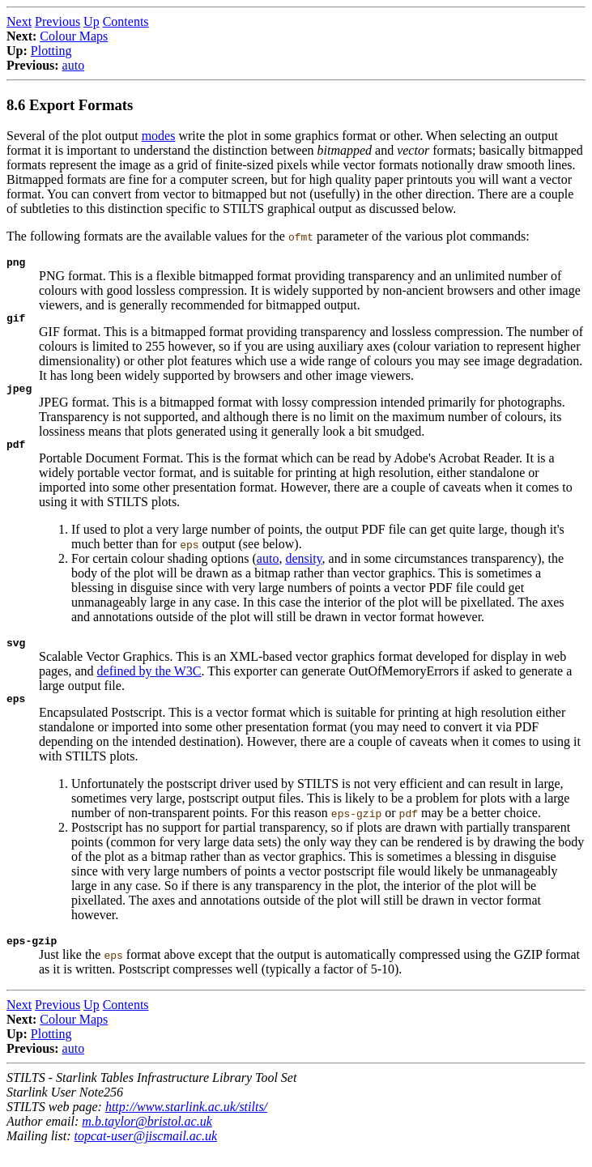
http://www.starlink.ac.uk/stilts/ (186, 1124)
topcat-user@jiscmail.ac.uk (146, 1153)
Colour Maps (74, 36)
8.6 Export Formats (69, 104)
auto (73, 65)
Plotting (51, 50)
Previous (57, 21)
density (303, 568)
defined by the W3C (149, 683)
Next (19, 21)
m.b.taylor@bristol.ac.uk (146, 1138)
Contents (126, 21)
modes (159, 136)
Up (91, 21)
